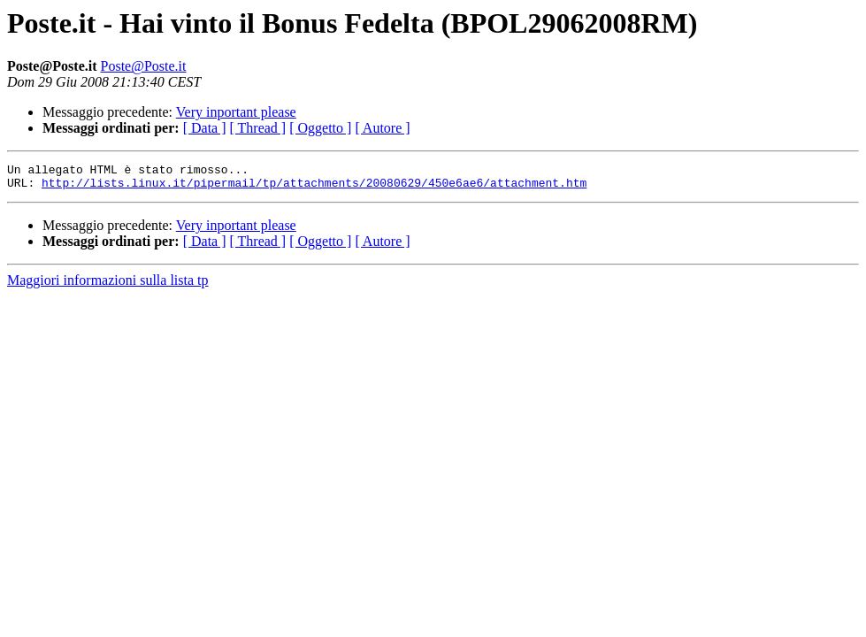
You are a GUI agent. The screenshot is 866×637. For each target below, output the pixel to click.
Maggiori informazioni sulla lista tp (108, 285)
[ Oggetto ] (320, 127)
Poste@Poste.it (144, 65)
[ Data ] (204, 127)
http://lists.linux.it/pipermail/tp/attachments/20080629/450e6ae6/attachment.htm (314, 188)
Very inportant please (236, 111)
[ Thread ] (258, 127)
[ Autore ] (382, 127)
